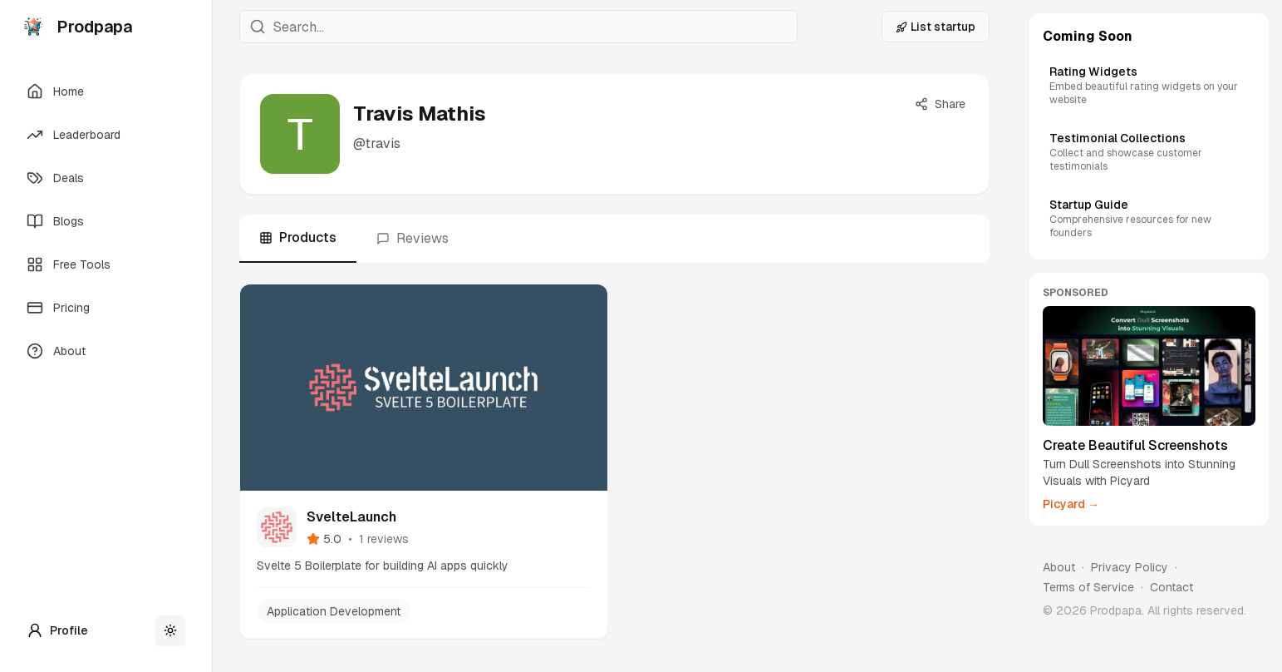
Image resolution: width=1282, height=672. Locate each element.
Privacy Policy (1129, 567)
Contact (1171, 587)
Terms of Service (1088, 587)
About (1059, 567)
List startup (935, 26)
